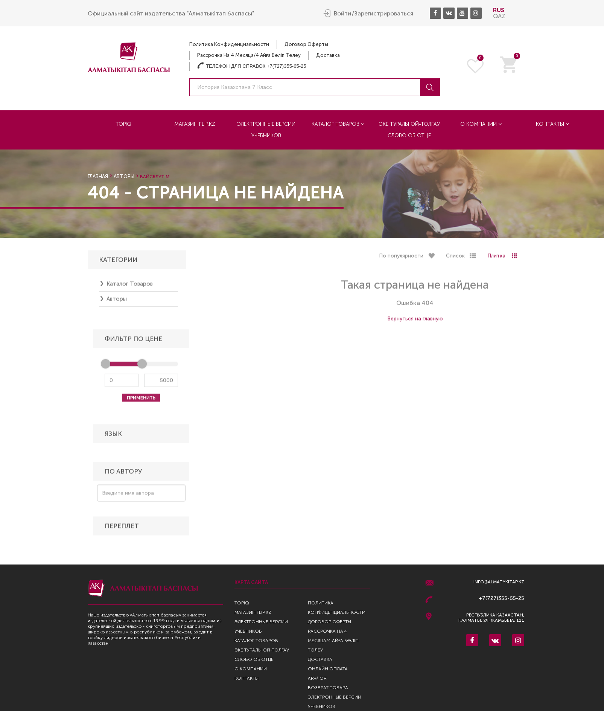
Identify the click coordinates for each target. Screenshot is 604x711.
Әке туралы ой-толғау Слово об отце (409, 129)
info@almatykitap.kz (498, 582)
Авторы (124, 176)
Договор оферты (306, 44)
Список (455, 258)
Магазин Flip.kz (194, 124)
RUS (498, 9)
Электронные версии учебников (266, 129)
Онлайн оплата (328, 668)
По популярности (401, 258)
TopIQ (123, 124)
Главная (98, 176)
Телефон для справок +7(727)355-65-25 (251, 66)
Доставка (328, 55)
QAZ (499, 15)
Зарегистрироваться (383, 13)
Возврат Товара (328, 687)
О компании (481, 124)
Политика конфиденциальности (229, 44)
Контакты (552, 124)
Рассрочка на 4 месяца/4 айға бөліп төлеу (249, 55)
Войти (342, 13)
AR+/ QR (317, 678)
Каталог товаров (338, 124)
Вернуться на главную (415, 321)
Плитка (496, 258)
